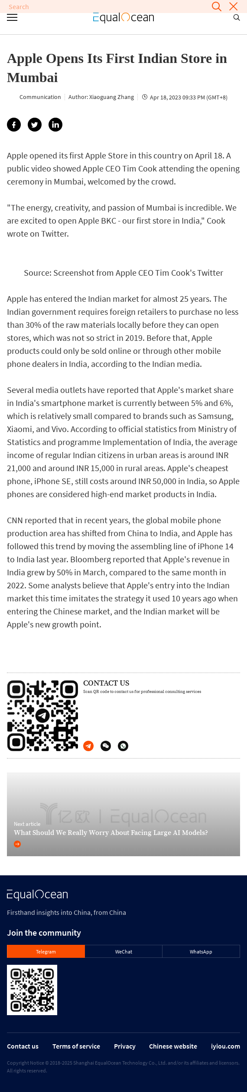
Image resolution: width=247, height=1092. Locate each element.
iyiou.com (225, 1046)
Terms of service (76, 1046)
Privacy (125, 1046)
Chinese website (173, 1046)
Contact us (23, 1046)
